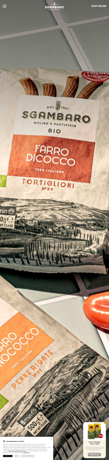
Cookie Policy (26, 452)
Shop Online (98, 5)
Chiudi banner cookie (51, 438)
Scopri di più (94, 454)
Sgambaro (54, 6)
